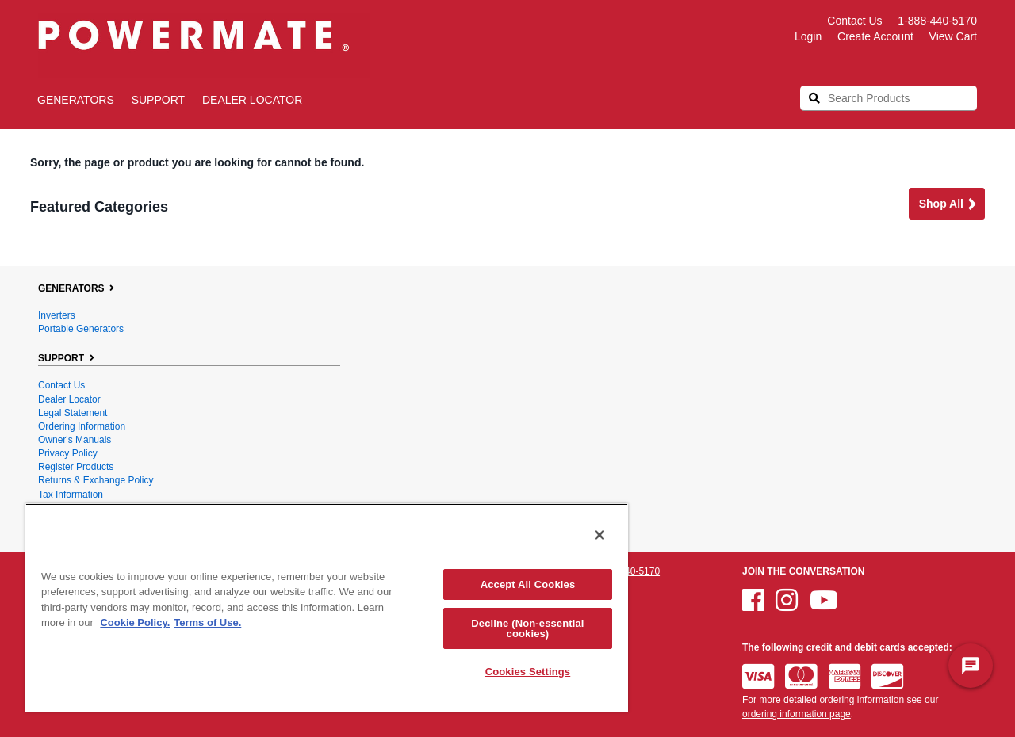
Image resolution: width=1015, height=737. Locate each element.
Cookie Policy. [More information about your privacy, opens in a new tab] (135, 622)
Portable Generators (81, 328)
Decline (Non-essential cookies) (527, 628)
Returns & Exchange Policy (95, 480)
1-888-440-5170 (937, 20)
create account (875, 36)
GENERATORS (75, 100)
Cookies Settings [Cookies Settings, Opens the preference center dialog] (528, 672)
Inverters (56, 315)
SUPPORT (158, 100)
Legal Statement (72, 412)
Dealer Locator (252, 100)
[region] (326, 607)
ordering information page (796, 714)
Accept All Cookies (528, 584)
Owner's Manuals (74, 439)
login (808, 36)
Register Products (75, 466)
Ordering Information (81, 426)
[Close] (599, 534)
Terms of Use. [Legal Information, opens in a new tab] (207, 622)
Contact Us (854, 20)
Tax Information (70, 494)
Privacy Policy (68, 453)
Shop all (948, 204)
